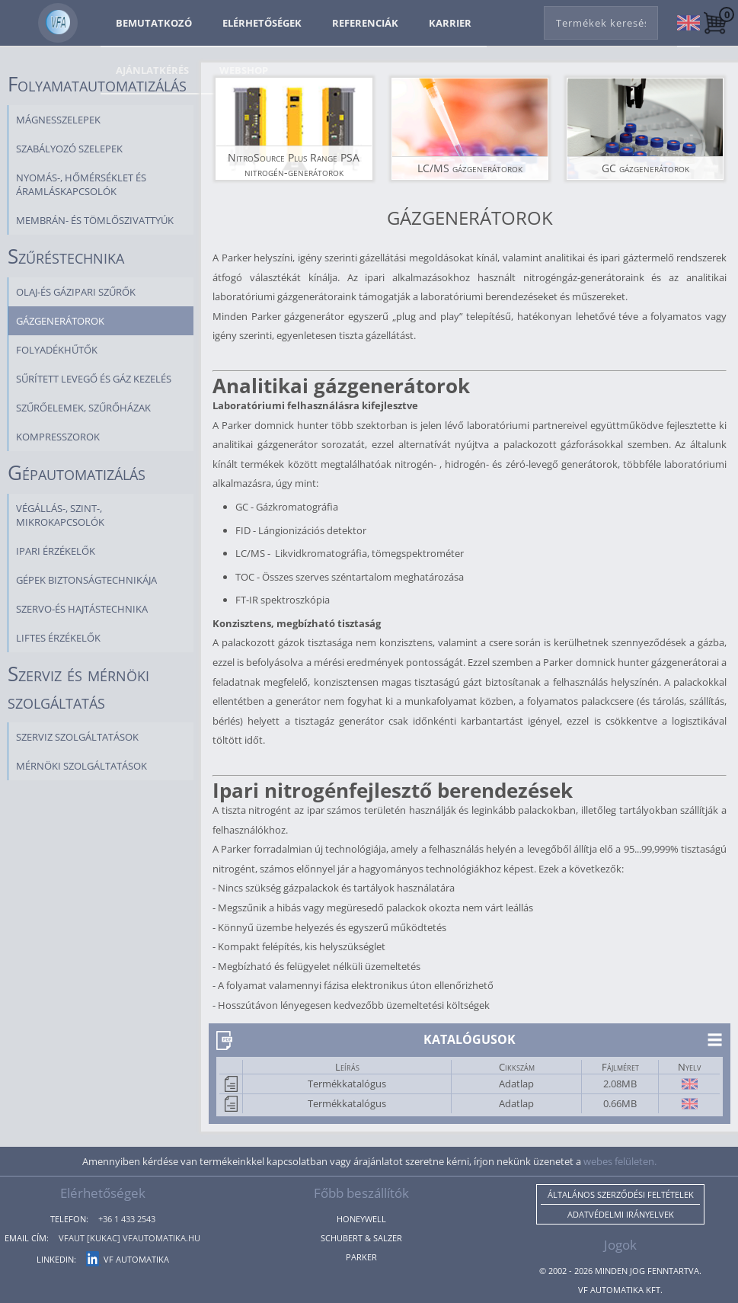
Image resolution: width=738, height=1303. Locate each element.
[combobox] (601, 20)
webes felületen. (620, 1161)
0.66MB (620, 1103)
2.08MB (620, 1083)
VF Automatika (127, 1259)
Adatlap (516, 1083)
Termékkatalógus (347, 1083)
